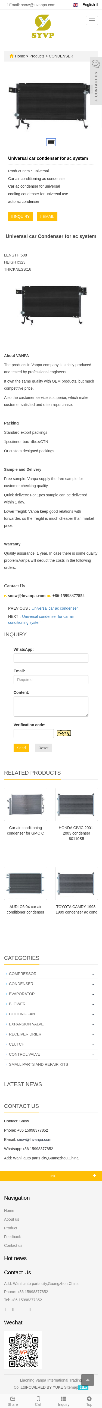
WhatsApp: (24, 649)
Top (89, 1401)
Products (37, 56)
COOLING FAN (22, 1014)
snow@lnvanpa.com (34, 1139)
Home (20, 56)
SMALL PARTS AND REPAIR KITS (38, 1064)
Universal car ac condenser (55, 608)
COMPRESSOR (22, 974)
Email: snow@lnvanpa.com (31, 5)
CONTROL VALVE (24, 1054)
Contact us (13, 1245)
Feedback (12, 1237)
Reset (43, 748)
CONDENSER (60, 56)
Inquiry (64, 1401)
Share (13, 1401)
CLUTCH (16, 1044)
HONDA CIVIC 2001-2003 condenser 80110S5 (76, 833)
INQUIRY (20, 216)
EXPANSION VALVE (26, 1024)
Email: (19, 671)
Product (10, 1228)
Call (38, 1401)
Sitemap (71, 1387)
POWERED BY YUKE (45, 1387)
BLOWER (17, 1004)
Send (21, 748)
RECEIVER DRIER (25, 1034)
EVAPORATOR (22, 994)
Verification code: (29, 725)
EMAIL (47, 216)
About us (11, 1219)
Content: (21, 692)
